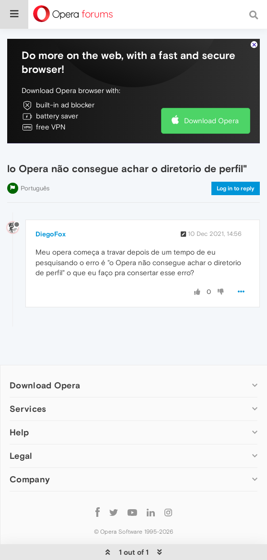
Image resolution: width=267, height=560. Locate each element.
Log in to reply (236, 188)
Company (30, 479)
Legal (21, 456)
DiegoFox (50, 234)
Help (19, 432)
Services (28, 409)
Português (35, 188)
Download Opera (211, 121)
